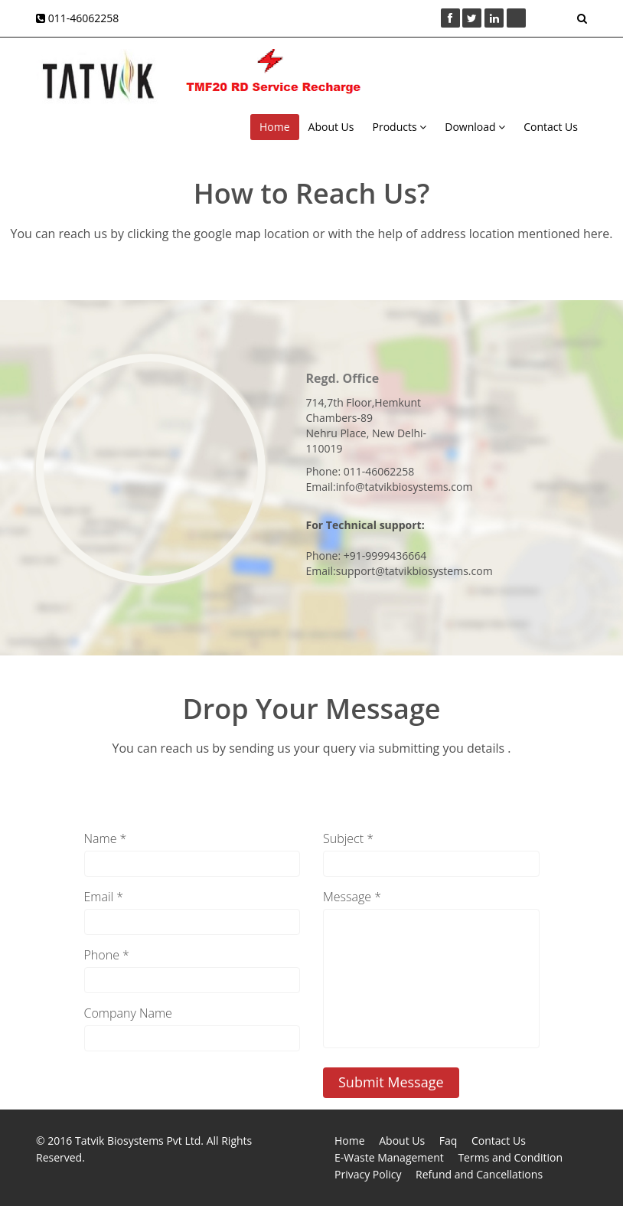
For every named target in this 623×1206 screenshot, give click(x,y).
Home (274, 126)
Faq (448, 1140)
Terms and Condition (510, 1157)
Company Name (128, 1013)
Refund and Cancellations (479, 1174)
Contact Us (551, 126)
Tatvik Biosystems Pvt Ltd (138, 1140)
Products (400, 126)
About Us (331, 126)
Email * (104, 896)
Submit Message (391, 1082)
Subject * (348, 838)
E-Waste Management (389, 1157)
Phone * (106, 954)
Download (475, 126)
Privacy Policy (367, 1174)
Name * (105, 838)
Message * (352, 896)
